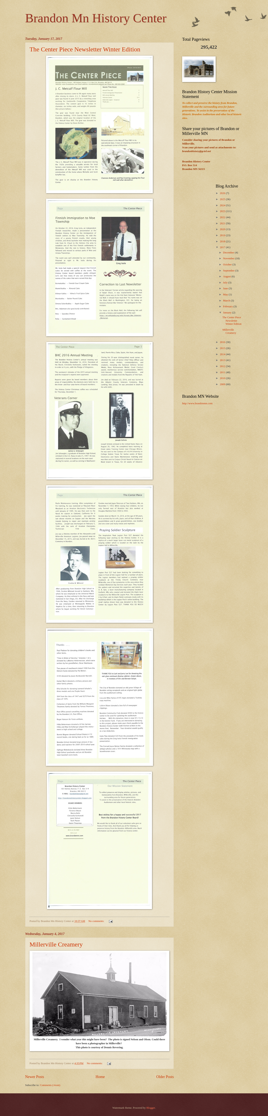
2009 (223, 384)
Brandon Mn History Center (95, 18)
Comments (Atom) (50, 1085)
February (228, 306)
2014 (223, 354)
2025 (223, 199)
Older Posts (165, 1077)
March (227, 300)
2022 (223, 217)
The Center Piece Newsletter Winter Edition (85, 49)
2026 (223, 193)
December (229, 252)
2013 (223, 360)
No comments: (96, 921)
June (226, 288)
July (225, 282)
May (226, 294)
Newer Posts (34, 1077)
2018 (223, 241)
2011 (223, 372)
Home (100, 1077)
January (227, 312)
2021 (223, 223)
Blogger (150, 1107)
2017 (223, 247)
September (229, 270)
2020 (223, 229)
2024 (223, 205)
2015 (223, 348)
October (227, 264)
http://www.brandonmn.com (197, 403)
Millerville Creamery (56, 944)
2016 (223, 342)
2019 (223, 235)
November (229, 258)
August (227, 276)
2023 (223, 211)
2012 (223, 366)
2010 (223, 378)
